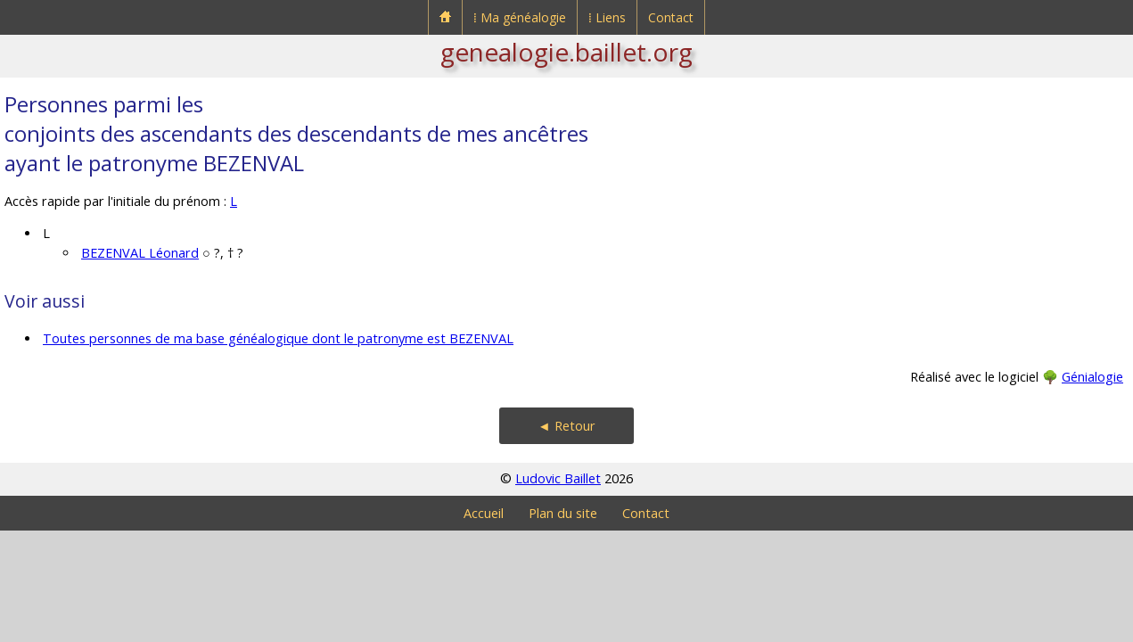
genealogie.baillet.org (566, 52)
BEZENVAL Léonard (140, 252)
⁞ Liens (607, 17)
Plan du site (563, 513)
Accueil (484, 513)
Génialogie (1092, 376)
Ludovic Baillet (558, 478)
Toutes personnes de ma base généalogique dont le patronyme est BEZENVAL (278, 338)
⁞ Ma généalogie (519, 17)
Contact (671, 17)
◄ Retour (566, 425)
